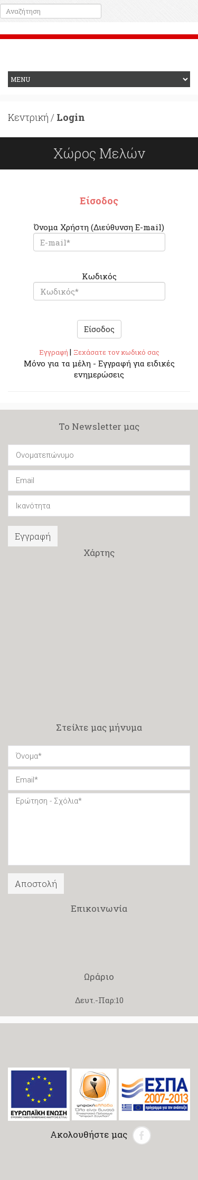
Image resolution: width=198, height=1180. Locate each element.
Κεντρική (28, 117)
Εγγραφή (54, 352)
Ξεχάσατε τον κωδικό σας (116, 352)
